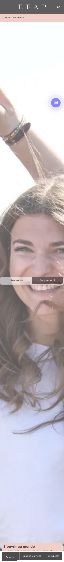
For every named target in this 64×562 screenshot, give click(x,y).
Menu (5, 7)
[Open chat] (56, 102)
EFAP (32, 7)
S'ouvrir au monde (13, 17)
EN (59, 6)
